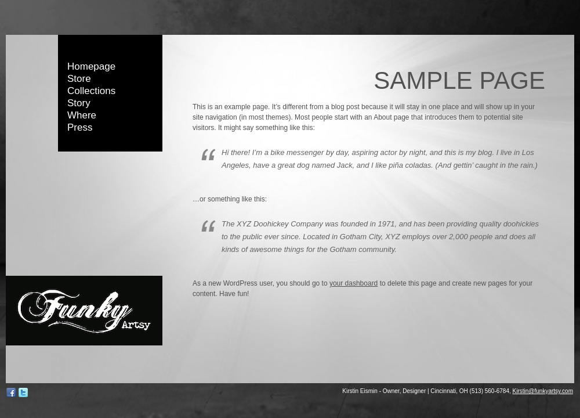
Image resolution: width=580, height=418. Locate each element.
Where (81, 115)
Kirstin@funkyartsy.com (543, 391)
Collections (91, 90)
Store (79, 78)
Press (79, 127)
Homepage (91, 66)
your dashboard (353, 283)
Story (78, 103)
